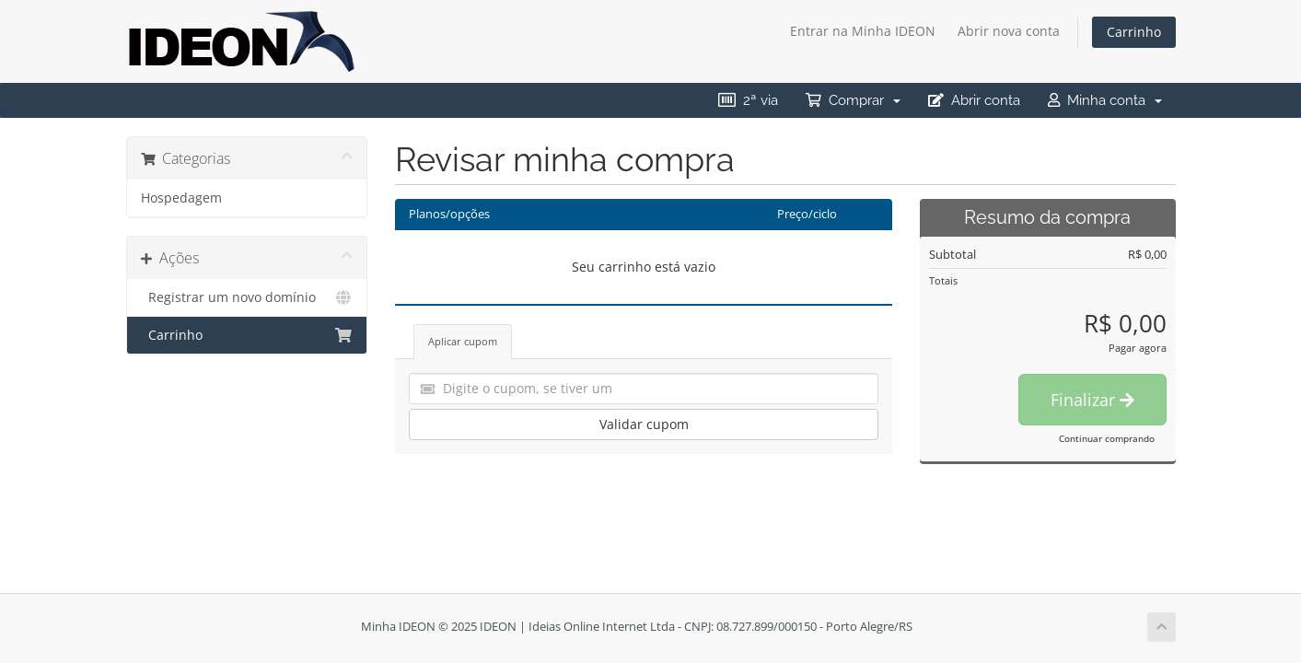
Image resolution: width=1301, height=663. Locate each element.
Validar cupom (644, 424)
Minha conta (1105, 100)
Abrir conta (974, 100)
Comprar (853, 100)
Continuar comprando (1107, 438)
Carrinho (1134, 32)
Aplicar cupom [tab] (462, 341)
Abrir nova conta (1009, 31)
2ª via (748, 100)
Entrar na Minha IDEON (862, 31)
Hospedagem (181, 198)
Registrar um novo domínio (247, 297)
